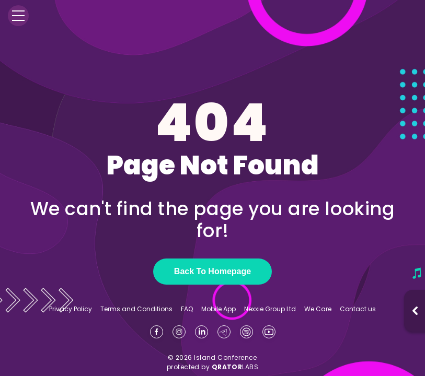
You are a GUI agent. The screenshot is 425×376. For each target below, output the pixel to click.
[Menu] (18, 15)
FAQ (187, 309)
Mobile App (218, 309)
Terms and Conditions (136, 309)
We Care (317, 309)
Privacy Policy (70, 309)
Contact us (358, 308)
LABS (235, 366)
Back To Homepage (212, 271)
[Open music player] (415, 310)
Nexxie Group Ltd (270, 309)
